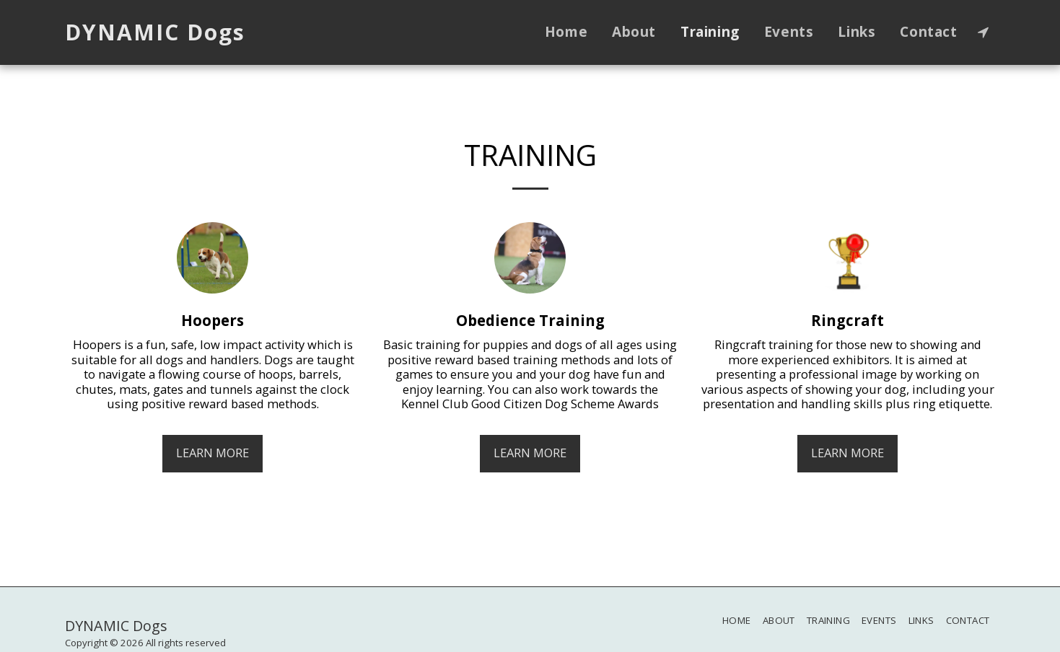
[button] (983, 32)
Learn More (212, 452)
